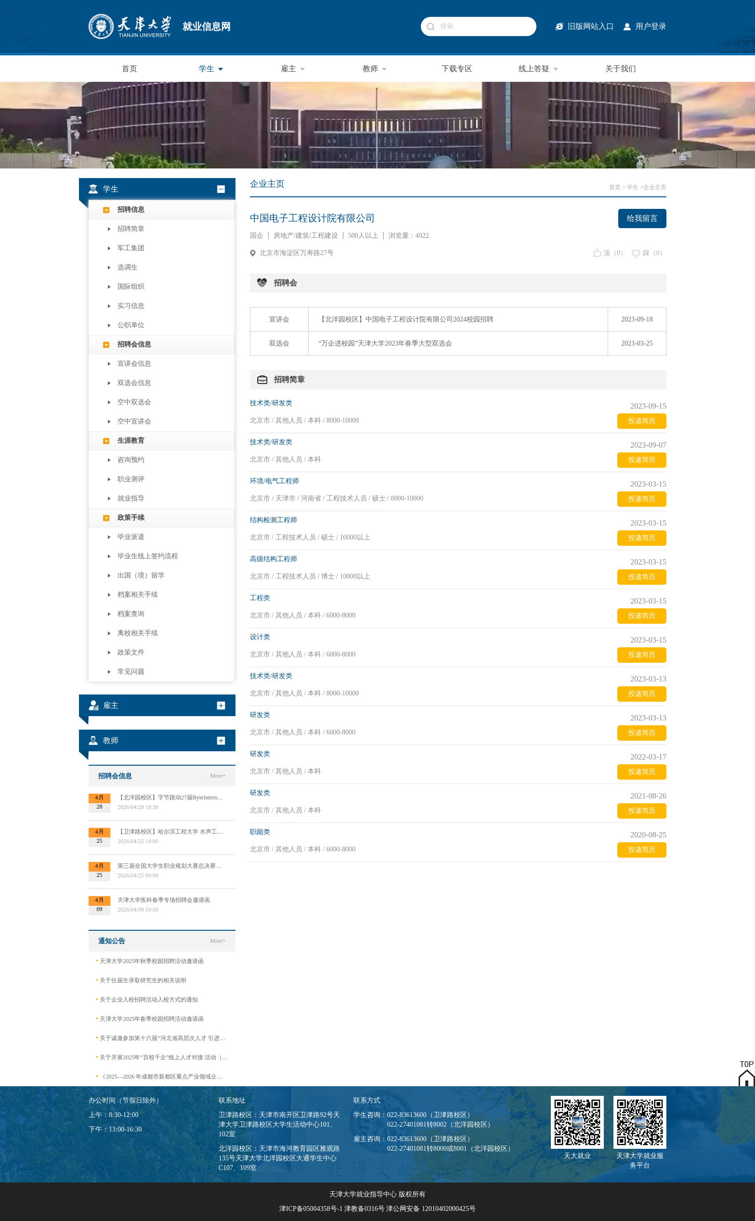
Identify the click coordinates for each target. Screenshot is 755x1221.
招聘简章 (130, 228)
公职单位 (130, 325)
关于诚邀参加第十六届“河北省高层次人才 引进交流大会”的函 (162, 1037)
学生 (211, 68)
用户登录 (651, 26)
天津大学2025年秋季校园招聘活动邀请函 (150, 960)
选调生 (127, 267)
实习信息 (130, 305)
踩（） (654, 253)
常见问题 (130, 671)
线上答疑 (539, 68)
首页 (129, 68)
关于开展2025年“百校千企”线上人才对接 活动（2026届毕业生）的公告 (162, 1057)
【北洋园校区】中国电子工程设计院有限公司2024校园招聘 (406, 319)
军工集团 (130, 248)
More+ (218, 775)
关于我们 (620, 68)
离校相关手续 (137, 633)
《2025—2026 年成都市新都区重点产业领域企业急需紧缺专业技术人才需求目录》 (162, 1076)
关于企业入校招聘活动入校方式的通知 (147, 999)
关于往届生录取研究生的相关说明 (141, 980)
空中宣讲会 (134, 421)
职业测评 (130, 479)
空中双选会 (134, 402)
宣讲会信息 (134, 363)
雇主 (293, 68)
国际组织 (130, 286)
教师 (375, 68)
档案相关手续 (137, 594)
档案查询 (130, 613)
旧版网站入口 (591, 26)
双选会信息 (134, 382)
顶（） (615, 253)
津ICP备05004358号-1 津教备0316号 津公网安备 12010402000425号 (377, 1208)
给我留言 (642, 218)
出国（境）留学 (141, 575)
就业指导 (130, 498)
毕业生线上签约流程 (147, 556)
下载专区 (457, 68)
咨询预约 (130, 459)
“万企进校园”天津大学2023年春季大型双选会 (385, 343)
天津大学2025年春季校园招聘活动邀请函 (150, 1018)
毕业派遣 (130, 536)
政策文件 (130, 652)
